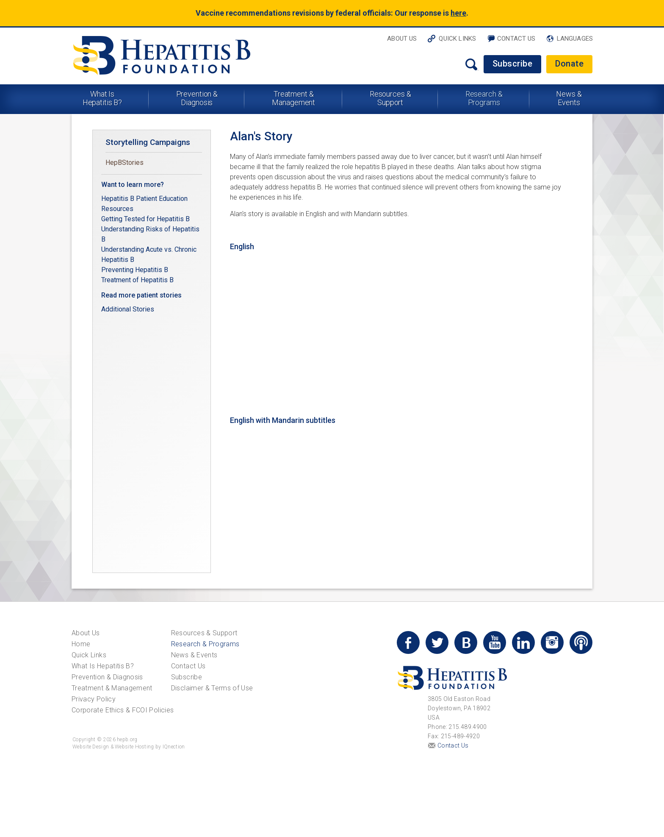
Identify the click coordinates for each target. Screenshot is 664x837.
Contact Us (516, 38)
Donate (569, 63)
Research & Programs (484, 98)
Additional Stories (127, 309)
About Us (402, 38)
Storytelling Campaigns (147, 142)
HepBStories (124, 163)
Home (81, 644)
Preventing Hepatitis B (134, 270)
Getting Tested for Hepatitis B (146, 219)
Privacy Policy (94, 699)
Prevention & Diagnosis (197, 98)
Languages (575, 38)
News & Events (568, 98)
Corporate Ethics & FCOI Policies (123, 710)
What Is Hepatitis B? (102, 98)
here (458, 12)
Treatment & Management (293, 98)
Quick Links (457, 38)
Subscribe (512, 63)
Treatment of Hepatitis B (137, 280)
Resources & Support (390, 98)
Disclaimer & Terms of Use (212, 688)
